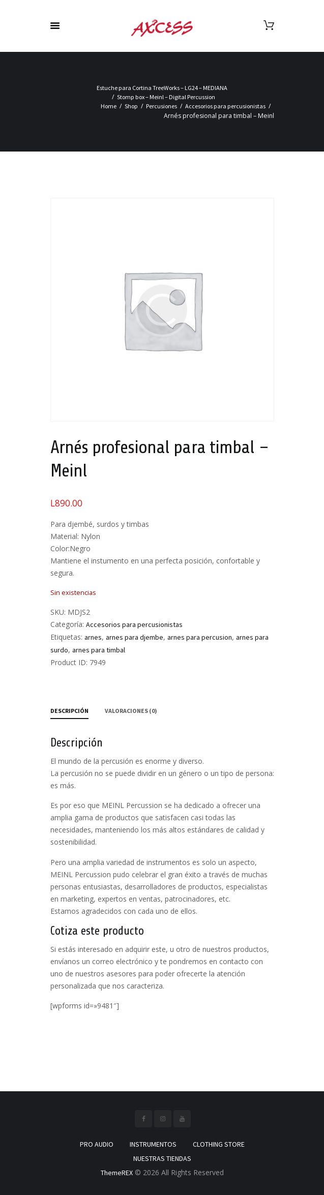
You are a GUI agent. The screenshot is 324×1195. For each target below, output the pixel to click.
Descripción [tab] (69, 710)
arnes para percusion (199, 637)
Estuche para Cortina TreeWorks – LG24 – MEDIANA (162, 88)
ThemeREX (117, 1172)
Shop (131, 106)
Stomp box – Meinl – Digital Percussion (166, 97)
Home (108, 106)
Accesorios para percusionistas (225, 106)
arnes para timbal (98, 649)
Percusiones (161, 106)
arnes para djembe (134, 637)
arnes (93, 637)
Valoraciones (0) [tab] (131, 710)
